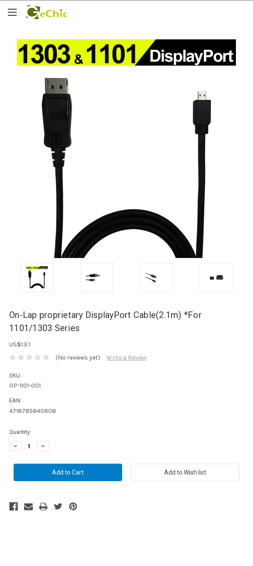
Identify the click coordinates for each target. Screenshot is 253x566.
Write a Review (126, 357)
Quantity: (20, 432)
